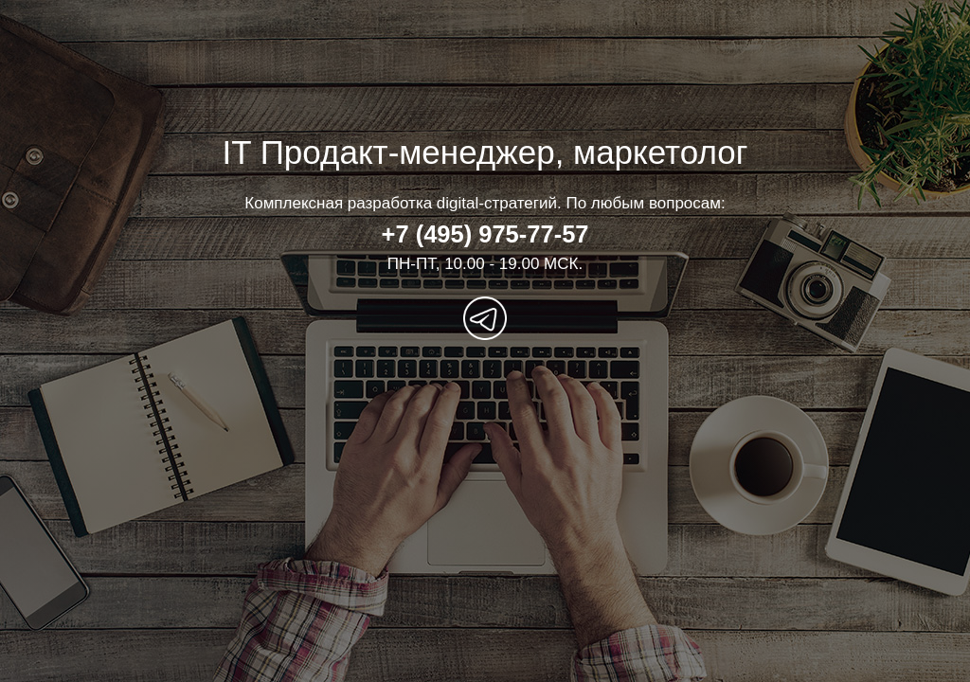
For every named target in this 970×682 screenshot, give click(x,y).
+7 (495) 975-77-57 (484, 234)
